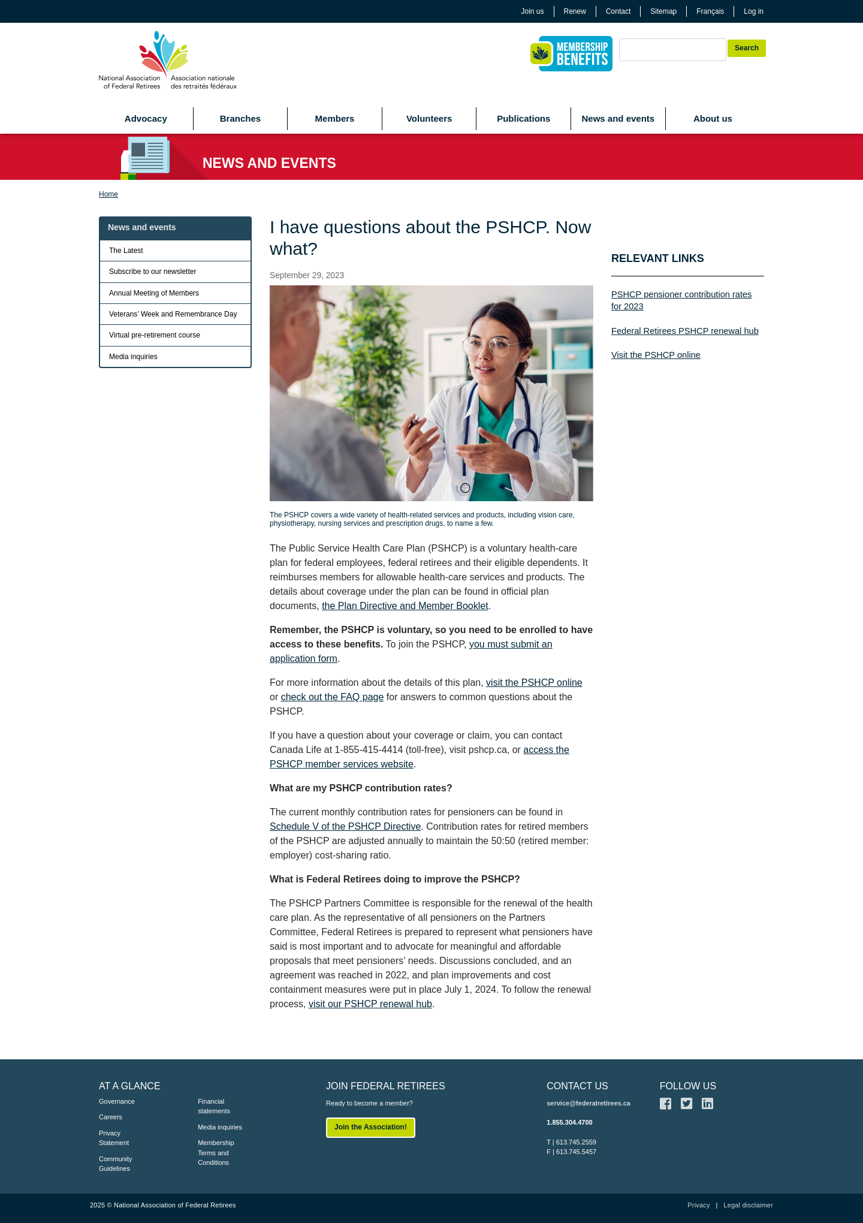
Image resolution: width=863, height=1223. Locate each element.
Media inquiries (133, 357)
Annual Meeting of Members (154, 293)
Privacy (698, 1205)
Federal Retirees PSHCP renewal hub (685, 331)
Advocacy (146, 118)
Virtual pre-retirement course (154, 335)
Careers (110, 1116)
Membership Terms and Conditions (216, 1152)
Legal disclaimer (748, 1205)
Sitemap (663, 11)
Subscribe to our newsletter (152, 271)
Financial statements (214, 1106)
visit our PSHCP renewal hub (370, 1004)
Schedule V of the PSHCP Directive (345, 826)
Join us (532, 11)
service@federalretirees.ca (588, 1103)
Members (335, 118)
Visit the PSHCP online (656, 355)
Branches (240, 118)
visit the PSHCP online (534, 682)
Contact (618, 11)
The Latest (126, 250)
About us (712, 118)
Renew (575, 11)
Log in (754, 11)
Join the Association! (370, 1127)
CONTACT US (577, 1086)
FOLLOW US (688, 1086)
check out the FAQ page (332, 697)
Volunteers (429, 118)
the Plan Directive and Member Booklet (405, 606)
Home (108, 194)
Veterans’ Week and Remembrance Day (173, 314)
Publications (523, 118)
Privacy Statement (114, 1138)
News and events (617, 118)
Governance (117, 1101)
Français (710, 11)
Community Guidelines (115, 1164)
